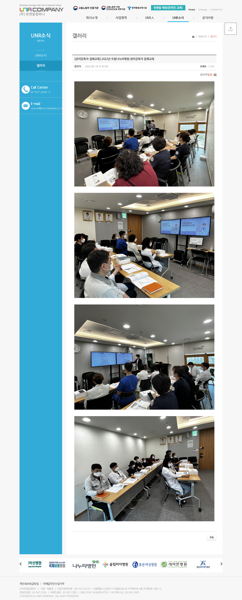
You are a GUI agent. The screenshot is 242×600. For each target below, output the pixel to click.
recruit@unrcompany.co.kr (47, 108)
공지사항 (207, 17)
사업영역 (121, 17)
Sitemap (202, 10)
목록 (212, 537)
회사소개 (91, 17)
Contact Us (216, 10)
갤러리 (41, 65)
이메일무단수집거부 (53, 584)
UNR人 (149, 17)
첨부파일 (208, 74)
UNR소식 (178, 19)
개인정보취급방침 (29, 584)
